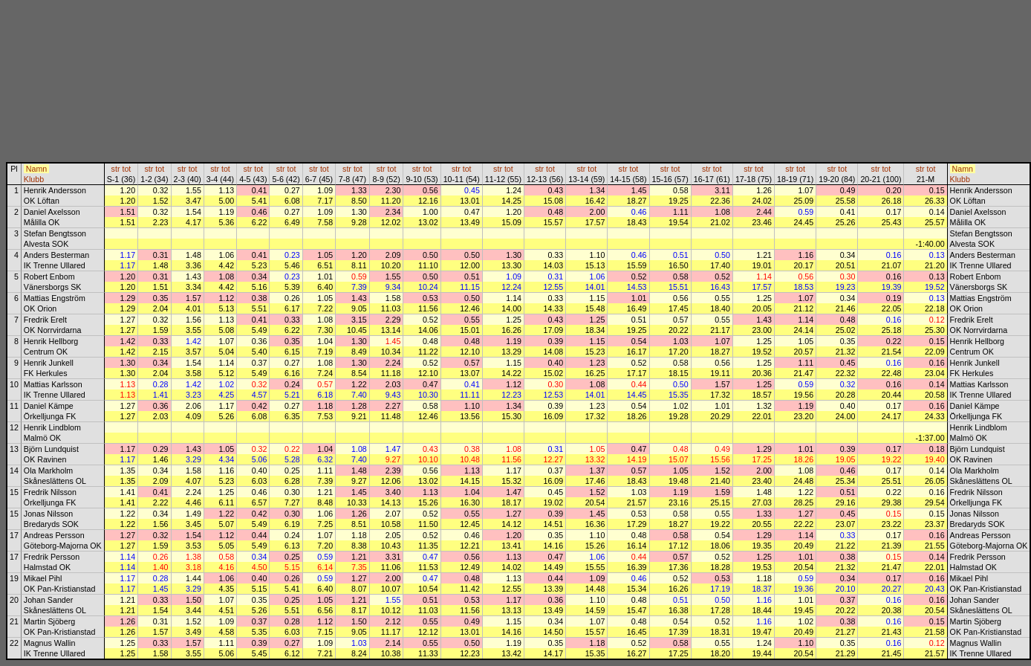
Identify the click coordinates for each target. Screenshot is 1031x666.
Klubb (34, 179)
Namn (36, 168)
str (115, 168)
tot (126, 168)
